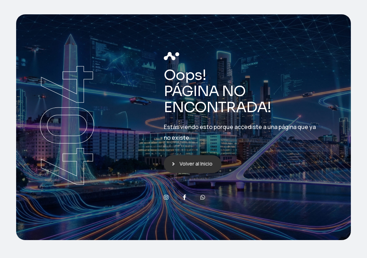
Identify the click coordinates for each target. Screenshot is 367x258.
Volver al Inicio (196, 163)
